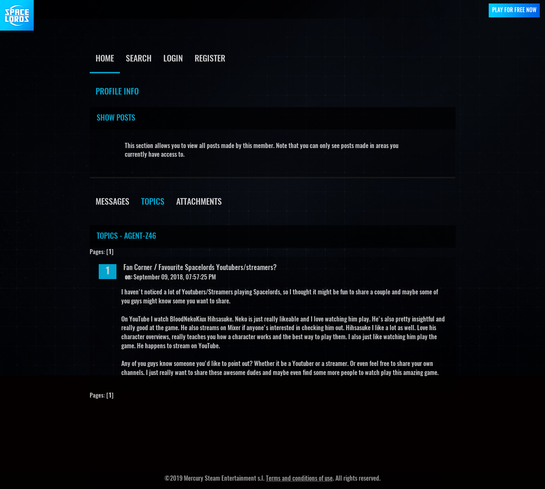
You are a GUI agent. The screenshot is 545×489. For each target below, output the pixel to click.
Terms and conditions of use (299, 479)
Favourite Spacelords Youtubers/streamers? (217, 267)
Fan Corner (137, 267)
